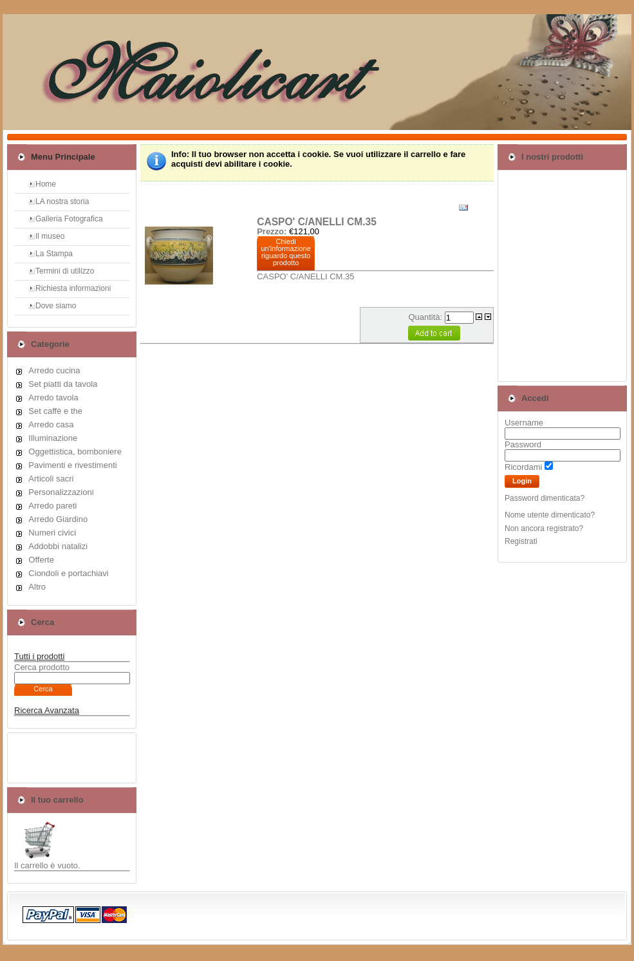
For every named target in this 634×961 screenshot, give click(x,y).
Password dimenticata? (544, 498)
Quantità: (426, 317)
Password (523, 444)
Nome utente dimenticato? (550, 514)
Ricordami (524, 467)
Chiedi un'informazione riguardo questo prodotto (286, 252)
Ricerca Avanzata (46, 710)
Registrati (521, 541)
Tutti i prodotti (39, 656)
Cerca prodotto (42, 667)
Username (524, 422)
